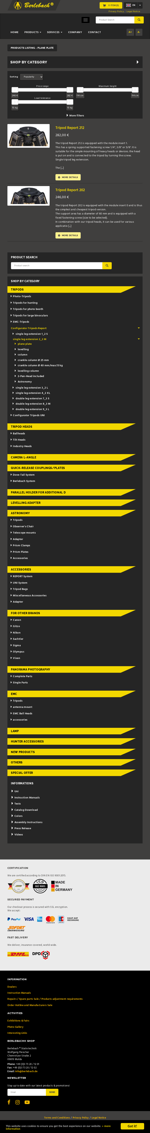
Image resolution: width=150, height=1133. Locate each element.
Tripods (17, 290)
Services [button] (54, 32)
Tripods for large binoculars (29, 317)
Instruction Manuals (25, 799)
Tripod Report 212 (71, 128)
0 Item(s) (111, 5)
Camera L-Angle (23, 458)
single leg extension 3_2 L (30, 389)
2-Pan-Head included (29, 377)
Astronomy (23, 383)
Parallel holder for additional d (38, 493)
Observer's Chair (22, 528)
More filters (75, 115)
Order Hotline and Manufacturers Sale (29, 1006)
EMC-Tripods (19, 323)
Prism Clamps (20, 546)
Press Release (21, 829)
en (130, 5)
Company (75, 32)
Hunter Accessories (27, 742)
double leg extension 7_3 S (30, 400)
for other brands (25, 614)
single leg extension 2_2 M (76, 340)
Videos (17, 836)
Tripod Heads (21, 427)
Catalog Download (24, 811)
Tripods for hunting (24, 304)
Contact (94, 32)
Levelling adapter (26, 504)
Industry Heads (21, 447)
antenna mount (21, 708)
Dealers (11, 988)
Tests (16, 805)
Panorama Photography (30, 670)
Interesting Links (17, 1034)
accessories (19, 721)
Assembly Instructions (26, 823)
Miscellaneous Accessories (28, 596)
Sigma (15, 646)
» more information (33, 1129)
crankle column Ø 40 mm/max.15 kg (38, 366)
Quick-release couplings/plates (38, 469)
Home (15, 32)
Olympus (17, 653)
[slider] (15, 90)
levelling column (26, 372)
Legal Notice (133, 11)
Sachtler (16, 640)
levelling (21, 350)
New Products (23, 753)
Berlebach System (22, 482)
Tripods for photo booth (26, 310)
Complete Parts (21, 677)
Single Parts (19, 684)
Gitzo (15, 627)
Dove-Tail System (22, 476)
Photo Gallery (15, 1028)
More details (69, 177)
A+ (130, 32)
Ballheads (17, 434)
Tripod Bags (19, 590)
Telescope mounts (23, 534)
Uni (15, 792)
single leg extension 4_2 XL (31, 394)
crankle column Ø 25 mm (31, 361)
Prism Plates (19, 553)
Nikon (15, 634)
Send (52, 1093)
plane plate (23, 345)
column (20, 356)
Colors (17, 817)
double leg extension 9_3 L (30, 410)
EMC (14, 695)
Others (17, 763)
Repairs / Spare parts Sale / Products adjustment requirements (45, 1000)
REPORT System (21, 577)
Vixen (15, 659)
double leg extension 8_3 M (31, 405)
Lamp (15, 732)
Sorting (14, 77)
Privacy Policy (116, 11)
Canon (15, 621)
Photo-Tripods (20, 297)
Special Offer (22, 774)
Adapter (16, 540)
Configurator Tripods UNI (27, 416)
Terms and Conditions (57, 1119)
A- (139, 32)
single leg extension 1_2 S (30, 335)
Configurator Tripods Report (75, 329)
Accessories (19, 559)
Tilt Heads (17, 441)
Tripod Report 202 (71, 190)
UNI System (18, 584)
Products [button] (32, 32)
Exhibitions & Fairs (18, 1022)
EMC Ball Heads (21, 715)
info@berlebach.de (26, 1072)
